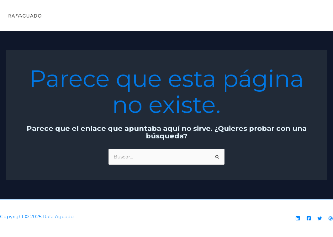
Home (222, 15)
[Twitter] (319, 218)
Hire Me (312, 15)
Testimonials (278, 15)
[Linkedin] (297, 218)
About (247, 15)
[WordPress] (330, 218)
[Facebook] (308, 218)
